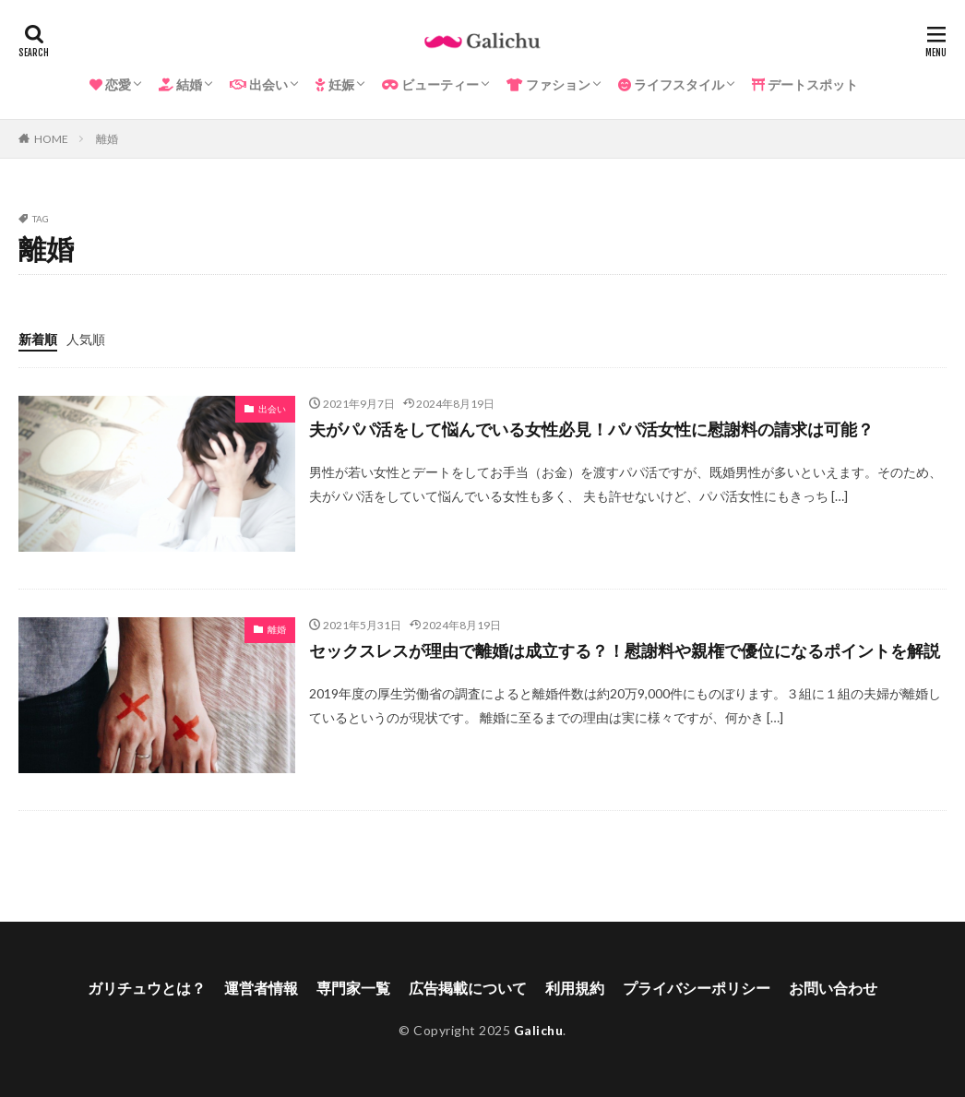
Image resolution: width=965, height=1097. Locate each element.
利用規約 (574, 987)
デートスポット (805, 84)
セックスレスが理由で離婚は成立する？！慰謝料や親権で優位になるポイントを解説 (624, 650)
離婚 (107, 139)
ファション (548, 84)
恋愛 (110, 84)
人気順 (85, 339)
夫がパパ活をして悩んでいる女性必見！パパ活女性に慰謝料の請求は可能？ (591, 429)
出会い (259, 84)
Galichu (539, 1030)
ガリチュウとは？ (147, 987)
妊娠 (335, 84)
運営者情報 (261, 987)
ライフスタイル (671, 84)
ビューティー (430, 84)
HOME (51, 139)
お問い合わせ (833, 987)
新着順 (37, 339)
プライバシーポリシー (696, 987)
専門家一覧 (353, 987)
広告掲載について (468, 987)
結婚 (180, 84)
